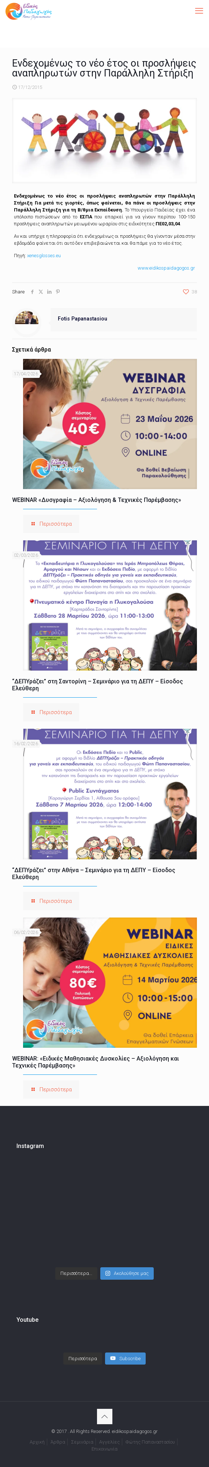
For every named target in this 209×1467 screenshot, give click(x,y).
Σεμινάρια (82, 1434)
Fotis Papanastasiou (82, 319)
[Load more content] (82, 1351)
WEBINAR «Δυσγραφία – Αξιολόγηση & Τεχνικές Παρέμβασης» (96, 499)
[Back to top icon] (104, 1409)
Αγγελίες (109, 1434)
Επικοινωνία (104, 1441)
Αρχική (37, 1434)
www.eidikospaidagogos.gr (166, 268)
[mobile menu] (199, 11)
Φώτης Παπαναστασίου (150, 1434)
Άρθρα (58, 1434)
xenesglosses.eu (44, 255)
